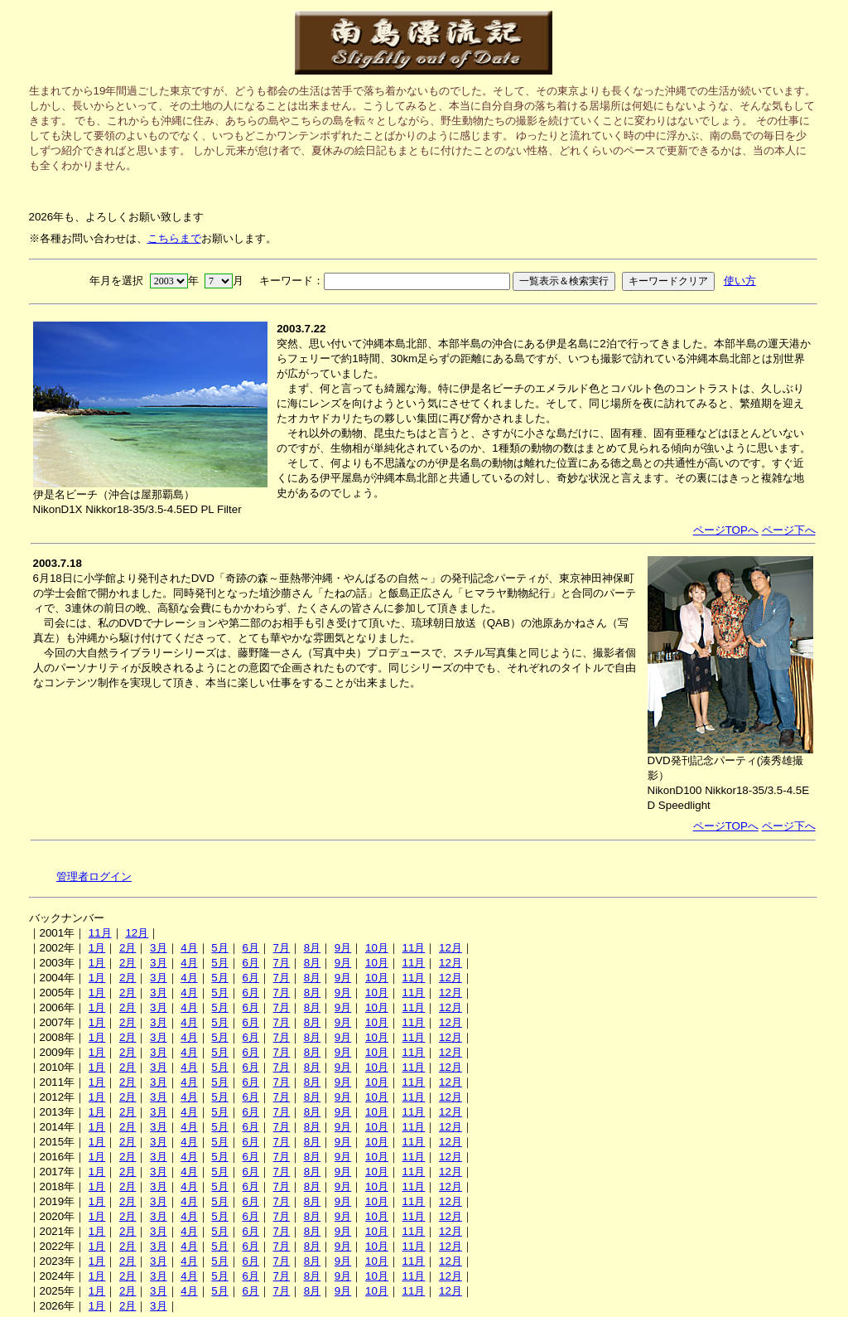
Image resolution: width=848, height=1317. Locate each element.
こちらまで (174, 238)
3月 (158, 948)
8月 (312, 948)
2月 (127, 948)
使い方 (740, 280)
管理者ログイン (94, 876)
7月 (281, 948)
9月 (343, 948)
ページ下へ (789, 530)
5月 (219, 948)
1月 (97, 948)
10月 (376, 948)
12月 (136, 933)
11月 (100, 933)
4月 (189, 948)
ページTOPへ (726, 530)
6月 (250, 948)
